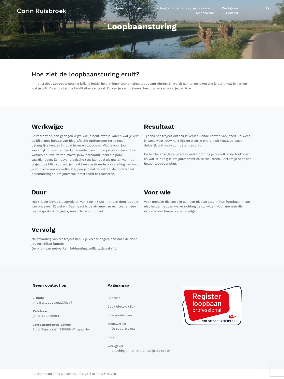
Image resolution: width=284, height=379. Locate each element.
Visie (138, 8)
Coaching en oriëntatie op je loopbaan (181, 8)
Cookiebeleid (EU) (121, 306)
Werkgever (230, 8)
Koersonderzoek (120, 315)
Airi (92, 373)
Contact (232, 13)
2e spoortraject (123, 328)
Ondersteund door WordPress (55, 373)
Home (119, 8)
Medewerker (205, 13)
